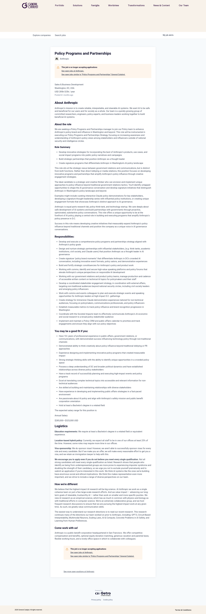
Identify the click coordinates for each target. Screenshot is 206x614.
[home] (31, 5)
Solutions (77, 5)
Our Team (184, 5)
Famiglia (95, 5)
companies (42, 35)
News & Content (161, 5)
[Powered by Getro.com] (103, 593)
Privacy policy (96, 600)
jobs (60, 35)
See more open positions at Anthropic (79, 572)
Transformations (136, 5)
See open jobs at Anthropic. (72, 71)
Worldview (113, 5)
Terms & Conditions (183, 610)
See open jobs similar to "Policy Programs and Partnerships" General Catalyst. (93, 74)
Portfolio (59, 5)
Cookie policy (108, 600)
